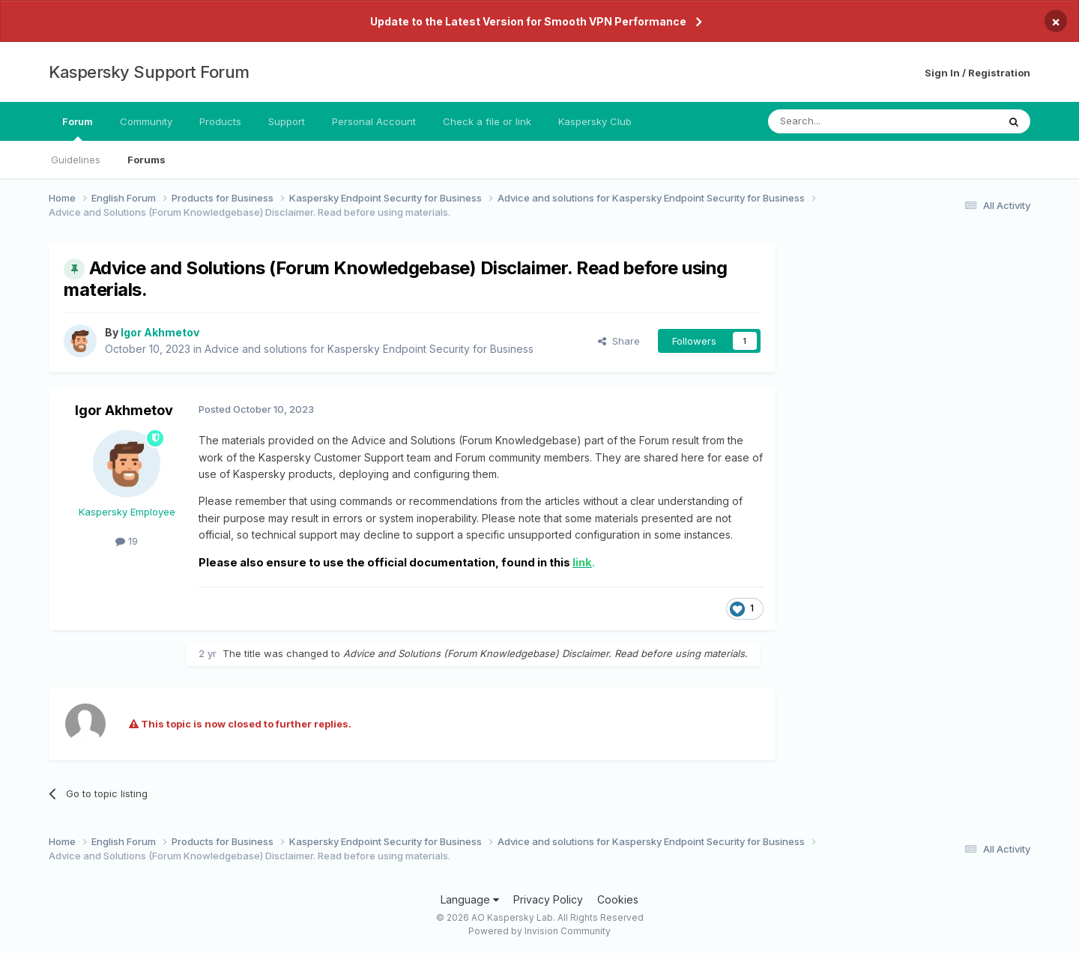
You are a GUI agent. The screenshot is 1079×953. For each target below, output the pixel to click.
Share (619, 341)
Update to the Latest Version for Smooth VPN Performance (528, 21)
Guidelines (75, 160)
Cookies (617, 899)
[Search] (844, 121)
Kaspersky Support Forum (149, 72)
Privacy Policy (548, 899)
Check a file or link (487, 121)
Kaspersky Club (595, 121)
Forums (146, 160)
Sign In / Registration (977, 73)
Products (220, 121)
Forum (77, 128)
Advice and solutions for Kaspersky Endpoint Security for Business (369, 348)
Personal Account (374, 121)
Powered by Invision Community (539, 931)
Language (470, 899)
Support (286, 121)
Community (146, 121)
